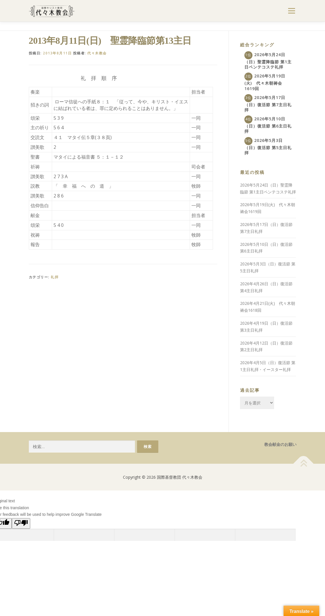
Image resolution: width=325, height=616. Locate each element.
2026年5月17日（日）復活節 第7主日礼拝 (268, 104)
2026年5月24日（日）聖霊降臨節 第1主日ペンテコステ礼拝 (268, 61)
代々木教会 (97, 53)
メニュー (291, 11)
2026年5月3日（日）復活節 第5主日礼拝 (268, 146)
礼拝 (54, 277)
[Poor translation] (21, 523)
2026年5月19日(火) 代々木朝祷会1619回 (264, 82)
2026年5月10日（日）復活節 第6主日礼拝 (268, 125)
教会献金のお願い (280, 444)
